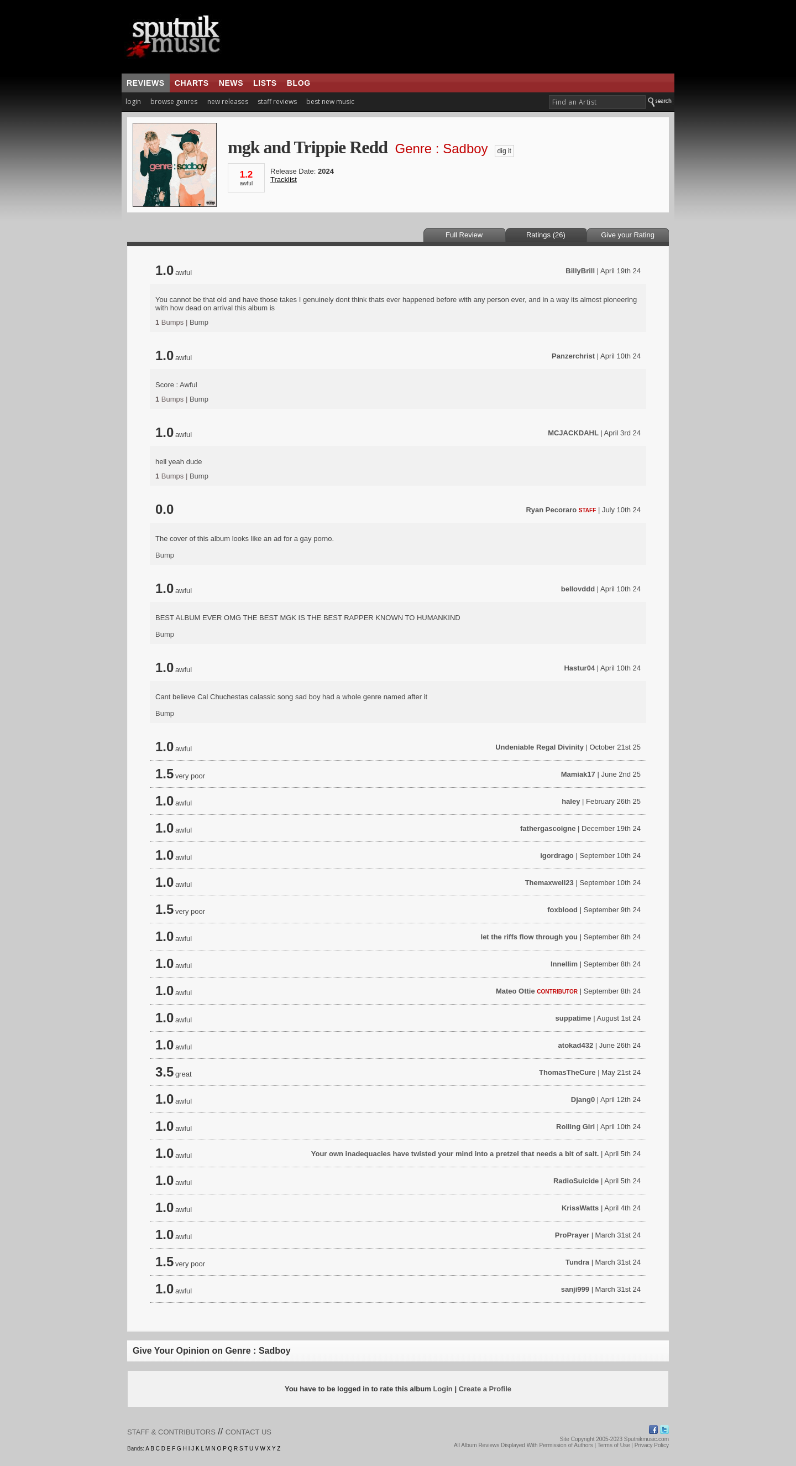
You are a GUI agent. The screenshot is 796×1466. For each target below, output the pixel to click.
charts (192, 83)
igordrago (557, 855)
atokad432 (576, 1045)
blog (299, 83)
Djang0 (583, 1099)
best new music (330, 101)
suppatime (573, 1018)
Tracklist (283, 179)
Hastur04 (579, 668)
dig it (504, 151)
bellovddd (578, 589)
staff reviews (277, 101)
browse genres (173, 101)
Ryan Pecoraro (551, 510)
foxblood (562, 910)
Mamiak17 (578, 774)
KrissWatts (580, 1208)
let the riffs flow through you (529, 937)
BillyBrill (580, 271)
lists (265, 83)
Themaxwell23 (549, 882)
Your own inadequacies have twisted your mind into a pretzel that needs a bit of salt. (455, 1154)
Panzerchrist (573, 356)
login (133, 101)
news (231, 83)
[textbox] (597, 102)
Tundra (577, 1262)
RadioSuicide (576, 1181)
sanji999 (575, 1289)
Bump (199, 322)
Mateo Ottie (515, 991)
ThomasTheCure (567, 1072)
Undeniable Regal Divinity (539, 747)
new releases (227, 101)
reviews (146, 83)
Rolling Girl (575, 1126)
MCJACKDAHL (573, 433)
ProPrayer (572, 1235)
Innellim (564, 964)
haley (571, 801)
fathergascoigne (547, 828)
